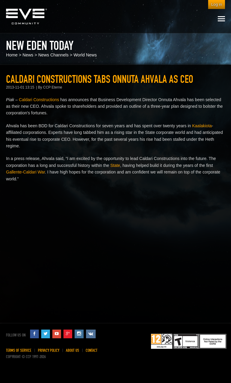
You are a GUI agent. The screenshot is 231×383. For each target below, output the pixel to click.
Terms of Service (18, 350)
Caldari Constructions (39, 99)
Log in (216, 4)
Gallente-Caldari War (25, 172)
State (115, 165)
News (28, 55)
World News (85, 55)
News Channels (53, 55)
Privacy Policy (48, 350)
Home (11, 55)
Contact (91, 350)
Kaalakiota (202, 125)
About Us (72, 350)
